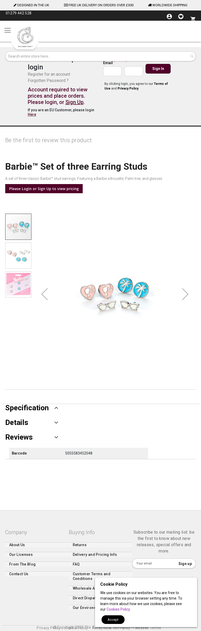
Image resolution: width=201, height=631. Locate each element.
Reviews (19, 437)
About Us (17, 548)
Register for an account (49, 74)
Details (16, 422)
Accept (113, 620)
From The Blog (22, 567)
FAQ (76, 567)
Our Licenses (21, 557)
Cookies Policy (118, 609)
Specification (27, 408)
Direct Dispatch (86, 601)
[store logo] (25, 37)
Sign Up (74, 102)
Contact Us (19, 577)
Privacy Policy (128, 88)
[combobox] (100, 56)
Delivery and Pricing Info (95, 557)
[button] (44, 294)
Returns (80, 548)
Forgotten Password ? (48, 80)
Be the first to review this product (48, 140)
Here (32, 114)
